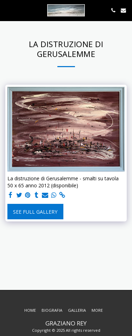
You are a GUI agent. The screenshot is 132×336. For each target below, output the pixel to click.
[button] (8, 10)
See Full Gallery (35, 211)
